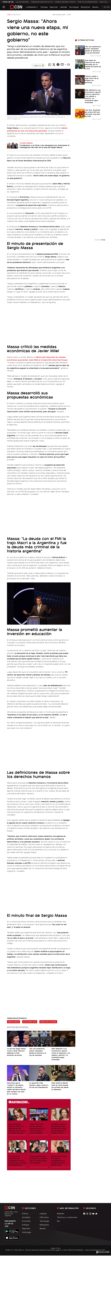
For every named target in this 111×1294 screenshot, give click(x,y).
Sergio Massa (13, 1022)
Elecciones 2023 (29, 1022)
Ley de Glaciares (22, 2)
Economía (26, 1221)
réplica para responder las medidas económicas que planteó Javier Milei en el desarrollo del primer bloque (37, 358)
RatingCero (85, 7)
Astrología (26, 1232)
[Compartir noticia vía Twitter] (54, 64)
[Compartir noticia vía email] (62, 64)
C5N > (9, 14)
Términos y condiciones (67, 1217)
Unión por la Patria (48, 1022)
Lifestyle (63, 7)
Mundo (95, 7)
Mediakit (60, 1213)
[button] (68, 64)
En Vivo (106, 7)
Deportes (54, 7)
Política (16, 14)
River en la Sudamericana (87, 2)
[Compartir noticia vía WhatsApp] (50, 64)
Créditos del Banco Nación (65, 2)
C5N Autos (44, 1217)
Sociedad (26, 1217)
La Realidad (31, 7)
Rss (58, 1221)
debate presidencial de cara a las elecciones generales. (37, 129)
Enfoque (44, 7)
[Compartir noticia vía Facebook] (58, 64)
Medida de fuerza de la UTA (42, 2)
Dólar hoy (103, 2)
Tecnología (74, 7)
